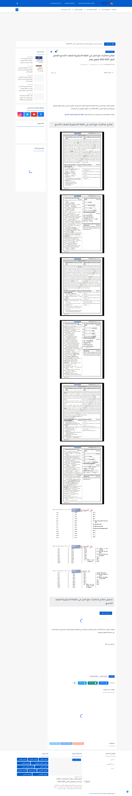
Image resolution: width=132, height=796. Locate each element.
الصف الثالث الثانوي (41, 763)
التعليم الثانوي (79, 9)
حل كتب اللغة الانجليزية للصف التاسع (77, 114)
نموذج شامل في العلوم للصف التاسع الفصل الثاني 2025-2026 (84, 44)
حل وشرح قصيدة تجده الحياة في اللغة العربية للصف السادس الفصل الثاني (26, 61)
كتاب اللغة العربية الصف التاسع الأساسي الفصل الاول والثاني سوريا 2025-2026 (26, 98)
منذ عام (29, 56)
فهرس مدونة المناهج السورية (86, 3)
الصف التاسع (110, 51)
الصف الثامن (25, 763)
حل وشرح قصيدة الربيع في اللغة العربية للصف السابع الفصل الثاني (25, 79)
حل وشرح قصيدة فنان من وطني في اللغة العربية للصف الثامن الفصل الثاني (26, 88)
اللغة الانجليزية (94, 676)
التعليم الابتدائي (105, 9)
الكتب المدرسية (65, 9)
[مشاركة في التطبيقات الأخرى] (75, 683)
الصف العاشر (27, 774)
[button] (103, 683)
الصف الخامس (42, 770)
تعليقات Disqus (55, 743)
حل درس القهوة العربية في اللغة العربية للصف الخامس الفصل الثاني (25, 70)
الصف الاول (43, 759)
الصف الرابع (32, 770)
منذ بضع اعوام (77, 776)
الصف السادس (42, 774)
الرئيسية (114, 9)
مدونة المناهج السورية (96, 793)
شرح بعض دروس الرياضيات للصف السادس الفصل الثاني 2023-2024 (69, 780)
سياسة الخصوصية (56, 3)
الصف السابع (22, 770)
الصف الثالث (22, 759)
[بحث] (17, 9)
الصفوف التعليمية (70, 3)
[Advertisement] (66, 27)
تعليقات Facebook (66, 743)
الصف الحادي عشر (27, 767)
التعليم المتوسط (92, 9)
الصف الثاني (43, 767)
